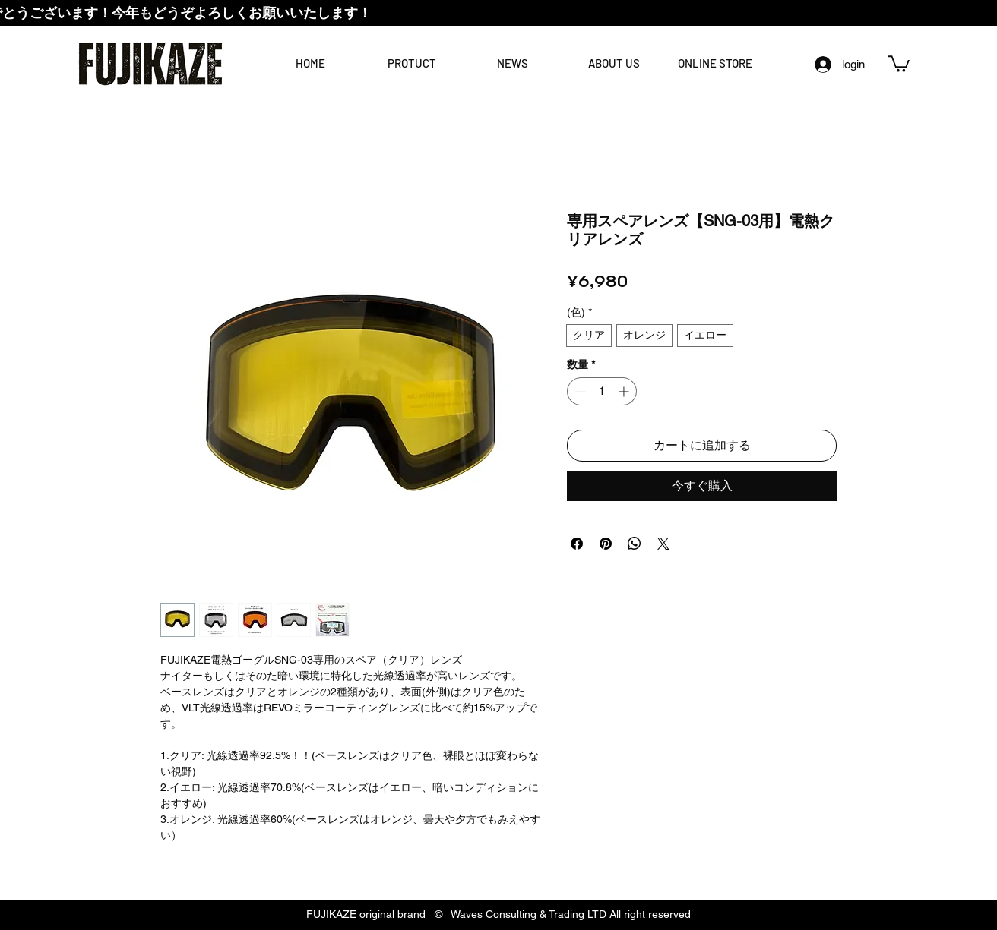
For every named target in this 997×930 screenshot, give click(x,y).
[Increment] (625, 391)
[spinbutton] (602, 391)
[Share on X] (663, 543)
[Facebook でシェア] (577, 543)
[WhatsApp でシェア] (634, 543)
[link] (899, 63)
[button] (613, 63)
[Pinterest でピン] (606, 543)
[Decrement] (578, 391)
